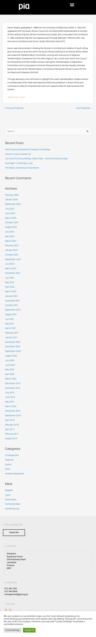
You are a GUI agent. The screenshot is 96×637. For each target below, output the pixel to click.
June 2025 (10, 213)
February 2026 (12, 195)
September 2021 (13, 310)
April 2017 (9, 429)
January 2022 (11, 296)
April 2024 (9, 236)
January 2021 (11, 337)
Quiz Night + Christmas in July (19, 163)
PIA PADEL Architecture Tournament (22, 168)
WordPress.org (12, 509)
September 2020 (13, 351)
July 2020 (9, 360)
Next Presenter (84, 108)
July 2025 (9, 209)
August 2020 (11, 356)
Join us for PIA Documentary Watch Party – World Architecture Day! (36, 159)
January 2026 (11, 200)
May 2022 (9, 282)
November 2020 (12, 347)
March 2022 (10, 292)
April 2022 (9, 287)
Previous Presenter (13, 108)
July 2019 (9, 393)
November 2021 (12, 301)
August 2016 (11, 439)
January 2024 (11, 250)
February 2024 (12, 246)
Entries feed (10, 500)
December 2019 (12, 383)
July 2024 (9, 232)
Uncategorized (12, 455)
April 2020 (9, 374)
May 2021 (9, 324)
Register (9, 490)
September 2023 (13, 259)
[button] (72, 4)
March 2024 (10, 241)
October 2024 (11, 223)
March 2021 (10, 328)
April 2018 (9, 420)
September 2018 (13, 416)
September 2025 (13, 204)
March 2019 (10, 406)
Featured (9, 460)
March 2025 (10, 218)
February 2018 (12, 425)
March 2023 (10, 269)
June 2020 (10, 365)
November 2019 (12, 388)
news (7, 469)
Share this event (16, 97)
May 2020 (9, 370)
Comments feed (12, 504)
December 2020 (12, 342)
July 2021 (9, 319)
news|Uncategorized (14, 474)
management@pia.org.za (16, 594)
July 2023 (9, 264)
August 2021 (11, 314)
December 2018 (12, 411)
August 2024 (11, 227)
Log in (8, 495)
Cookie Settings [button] (12, 630)
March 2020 (10, 379)
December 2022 (12, 273)
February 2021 (12, 333)
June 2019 (10, 397)
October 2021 (11, 305)
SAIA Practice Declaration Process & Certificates (27, 150)
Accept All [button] (29, 630)
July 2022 (9, 278)
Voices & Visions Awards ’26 (18, 154)
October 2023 (11, 255)
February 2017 (12, 434)
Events (8, 465)
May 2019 (9, 402)
